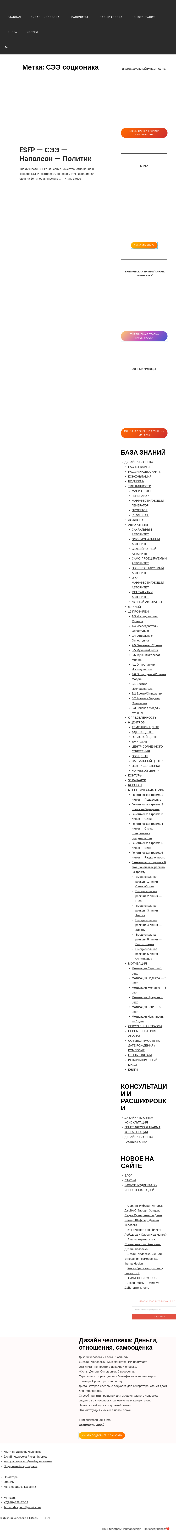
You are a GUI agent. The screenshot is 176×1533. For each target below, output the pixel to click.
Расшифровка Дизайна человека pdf (144, 133)
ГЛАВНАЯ (14, 17)
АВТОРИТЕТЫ (138, 524)
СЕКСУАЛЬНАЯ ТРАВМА (145, 1026)
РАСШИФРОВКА (111, 17)
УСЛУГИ (32, 32)
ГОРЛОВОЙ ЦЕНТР (145, 737)
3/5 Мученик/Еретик (145, 650)
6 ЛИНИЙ (134, 606)
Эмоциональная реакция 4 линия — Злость (148, 925)
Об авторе (11, 1477)
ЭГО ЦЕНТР (140, 756)
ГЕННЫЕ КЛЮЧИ (140, 1055)
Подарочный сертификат (20, 1466)
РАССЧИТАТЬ (81, 17)
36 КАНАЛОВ (137, 780)
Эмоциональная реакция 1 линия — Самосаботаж (148, 881)
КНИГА (12, 32)
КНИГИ (133, 1069)
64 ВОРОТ (135, 785)
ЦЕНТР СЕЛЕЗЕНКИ (146, 766)
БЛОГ (128, 1175)
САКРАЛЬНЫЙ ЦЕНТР (147, 761)
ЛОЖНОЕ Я (136, 520)
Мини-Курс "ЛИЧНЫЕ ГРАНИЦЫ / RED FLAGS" (144, 433)
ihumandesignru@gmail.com (22, 1507)
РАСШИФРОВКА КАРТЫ (144, 471)
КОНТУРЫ (135, 775)
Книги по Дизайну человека (22, 1451)
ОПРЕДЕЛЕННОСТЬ (142, 717)
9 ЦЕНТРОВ (136, 722)
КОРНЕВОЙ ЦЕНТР (145, 770)
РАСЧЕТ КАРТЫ (139, 467)
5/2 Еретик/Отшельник (147, 693)
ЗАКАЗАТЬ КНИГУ (144, 245)
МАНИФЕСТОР (142, 491)
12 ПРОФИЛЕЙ (138, 611)
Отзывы (9, 1482)
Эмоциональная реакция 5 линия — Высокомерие (148, 939)
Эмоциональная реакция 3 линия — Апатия (148, 910)
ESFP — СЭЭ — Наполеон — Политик (55, 154)
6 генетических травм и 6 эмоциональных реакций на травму (149, 867)
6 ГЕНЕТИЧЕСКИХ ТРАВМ (146, 790)
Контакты (10, 1497)
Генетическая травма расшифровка (144, 336)
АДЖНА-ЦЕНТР (142, 732)
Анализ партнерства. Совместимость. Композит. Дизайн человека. (143, 1244)
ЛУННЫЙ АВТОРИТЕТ (147, 602)
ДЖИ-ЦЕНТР (141, 741)
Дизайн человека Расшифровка (25, 1456)
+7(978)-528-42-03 (16, 1502)
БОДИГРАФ (136, 481)
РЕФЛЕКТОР (140, 515)
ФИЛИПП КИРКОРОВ (142, 1278)
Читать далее (72, 178)
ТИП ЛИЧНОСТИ (139, 486)
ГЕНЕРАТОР (140, 496)
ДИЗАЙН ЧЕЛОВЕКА (47, 17)
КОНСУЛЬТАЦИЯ (143, 17)
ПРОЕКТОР (140, 510)
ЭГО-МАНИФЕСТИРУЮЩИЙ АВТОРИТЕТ (148, 582)
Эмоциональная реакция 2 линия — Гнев (148, 896)
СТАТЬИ (130, 1180)
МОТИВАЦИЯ (137, 963)
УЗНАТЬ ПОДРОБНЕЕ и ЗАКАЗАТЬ (102, 1435)
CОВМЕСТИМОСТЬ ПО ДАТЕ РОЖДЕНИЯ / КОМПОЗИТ (144, 1045)
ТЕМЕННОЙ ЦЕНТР (145, 727)
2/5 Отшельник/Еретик (147, 645)
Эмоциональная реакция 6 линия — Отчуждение (148, 953)
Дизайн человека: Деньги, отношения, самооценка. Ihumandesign (144, 1258)
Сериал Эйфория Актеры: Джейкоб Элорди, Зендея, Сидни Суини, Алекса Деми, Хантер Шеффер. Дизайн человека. (144, 1215)
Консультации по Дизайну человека (28, 1461)
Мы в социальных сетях (20, 1486)
